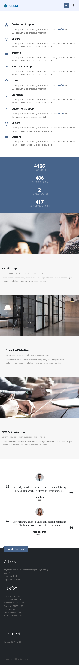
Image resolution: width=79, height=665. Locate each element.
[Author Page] (39, 497)
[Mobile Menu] (66, 5)
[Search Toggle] (73, 5)
